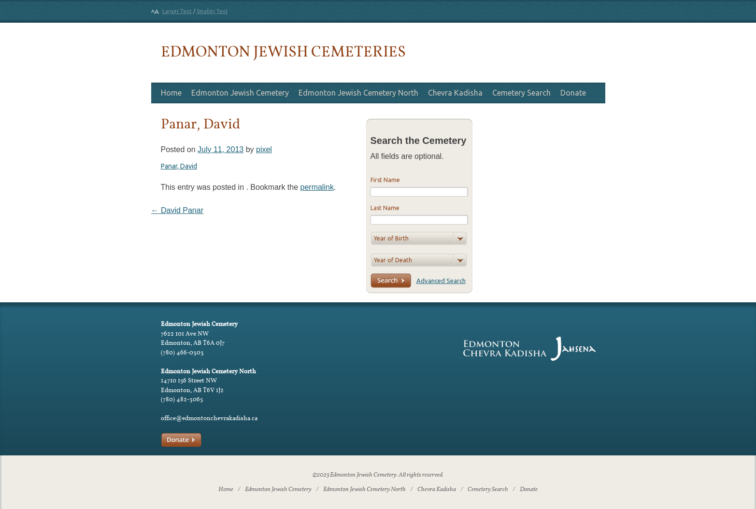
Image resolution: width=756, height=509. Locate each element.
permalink (317, 187)
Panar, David (179, 166)
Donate (573, 92)
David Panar (177, 210)
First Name (385, 180)
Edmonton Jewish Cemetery (240, 92)
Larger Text (177, 11)
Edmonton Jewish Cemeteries (283, 51)
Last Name (385, 208)
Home (171, 92)
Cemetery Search (521, 92)
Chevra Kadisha (455, 92)
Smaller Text (212, 11)
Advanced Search (441, 280)
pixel (264, 149)
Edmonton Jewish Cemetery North (358, 92)
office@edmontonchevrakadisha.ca (209, 418)
